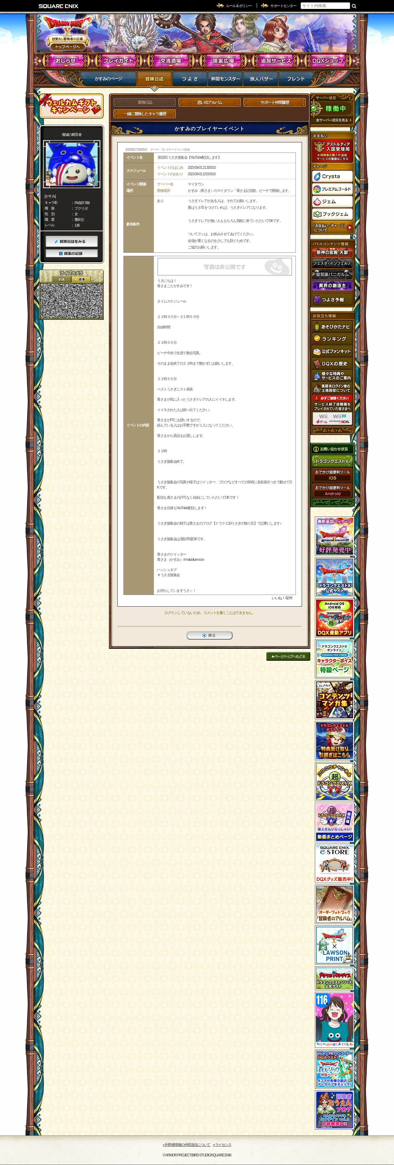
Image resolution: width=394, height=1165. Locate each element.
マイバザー (260, 80)
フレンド (296, 80)
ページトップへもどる (288, 656)
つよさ (189, 80)
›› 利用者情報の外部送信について (187, 1145)
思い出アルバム (209, 102)
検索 (354, 6)
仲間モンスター (225, 80)
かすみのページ (108, 78)
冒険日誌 (154, 80)
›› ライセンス (222, 1145)
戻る (210, 635)
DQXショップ (328, 61)
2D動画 (61, 279)
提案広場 (223, 61)
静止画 (81, 279)
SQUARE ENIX (58, 6)
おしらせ (66, 61)
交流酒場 (171, 61)
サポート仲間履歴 (274, 102)
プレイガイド (118, 61)
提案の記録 (72, 253)
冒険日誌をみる (72, 241)
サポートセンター (283, 6)
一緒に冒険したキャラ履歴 (144, 114)
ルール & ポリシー (239, 6)
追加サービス (275, 61)
